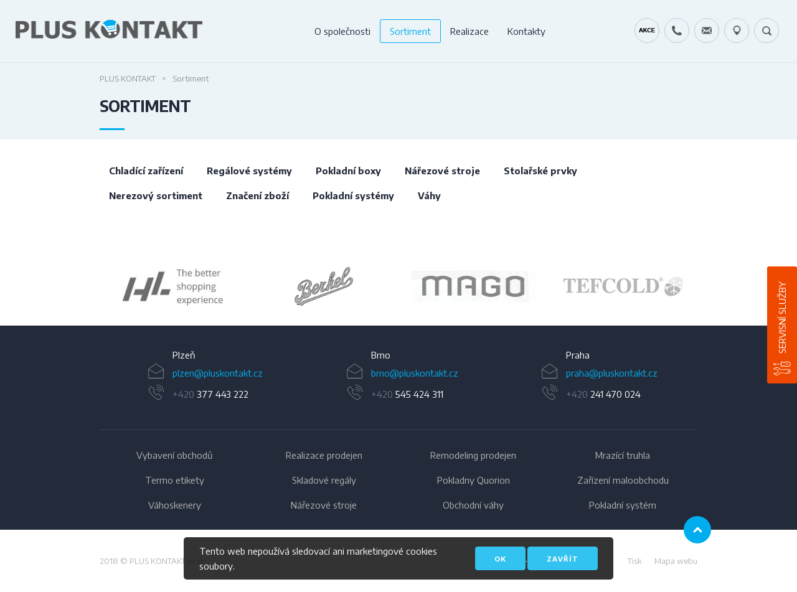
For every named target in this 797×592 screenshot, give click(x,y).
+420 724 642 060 (676, 30)
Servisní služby (782, 317)
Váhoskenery (174, 504)
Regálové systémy (249, 170)
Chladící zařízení (146, 170)
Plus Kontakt (128, 78)
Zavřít (562, 559)
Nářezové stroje (442, 170)
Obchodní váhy (473, 504)
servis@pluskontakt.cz (706, 30)
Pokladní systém (622, 504)
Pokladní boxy (348, 170)
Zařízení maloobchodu (623, 480)
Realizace (469, 31)
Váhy (429, 195)
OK (500, 559)
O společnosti (342, 31)
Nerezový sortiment (155, 195)
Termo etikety (174, 480)
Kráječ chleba (646, 30)
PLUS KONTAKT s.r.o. (167, 561)
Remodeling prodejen (473, 455)
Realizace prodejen (324, 455)
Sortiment (410, 31)
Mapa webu (675, 561)
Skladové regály (324, 480)
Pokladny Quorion (473, 480)
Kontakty (526, 31)
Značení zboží (257, 195)
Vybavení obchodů (174, 455)
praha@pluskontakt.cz (612, 372)
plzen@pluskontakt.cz (217, 372)
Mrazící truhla (622, 455)
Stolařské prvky (540, 170)
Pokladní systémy (353, 195)
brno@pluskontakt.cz (414, 372)
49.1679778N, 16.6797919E (736, 30)
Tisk (635, 561)
